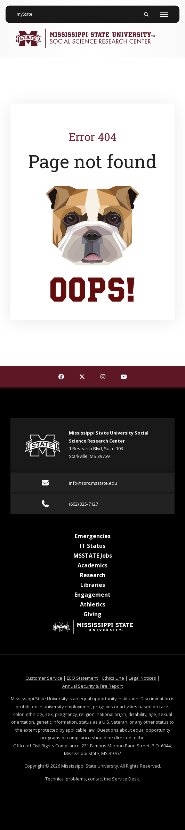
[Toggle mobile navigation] (164, 14)
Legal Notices (142, 678)
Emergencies (93, 536)
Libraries (92, 585)
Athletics (92, 604)
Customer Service (43, 678)
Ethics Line (113, 678)
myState (27, 11)
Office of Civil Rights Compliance (46, 745)
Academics (92, 565)
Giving (92, 614)
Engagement (92, 594)
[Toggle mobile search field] (146, 14)
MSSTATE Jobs (92, 555)
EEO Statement (82, 678)
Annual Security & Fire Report (92, 686)
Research (92, 575)
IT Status (92, 546)
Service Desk (125, 779)
